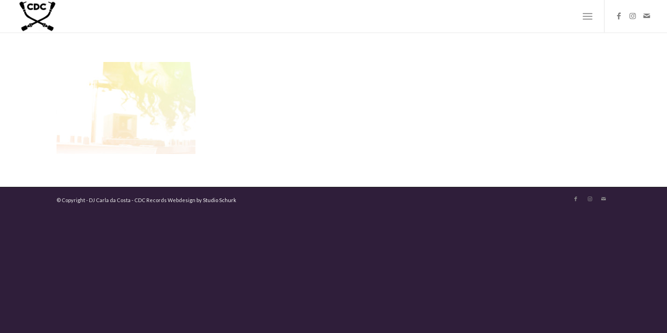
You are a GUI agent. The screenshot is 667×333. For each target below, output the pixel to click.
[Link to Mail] (647, 16)
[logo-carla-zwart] (64, 16)
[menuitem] (587, 16)
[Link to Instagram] (633, 16)
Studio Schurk (219, 200)
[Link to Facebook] (619, 16)
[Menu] (587, 16)
